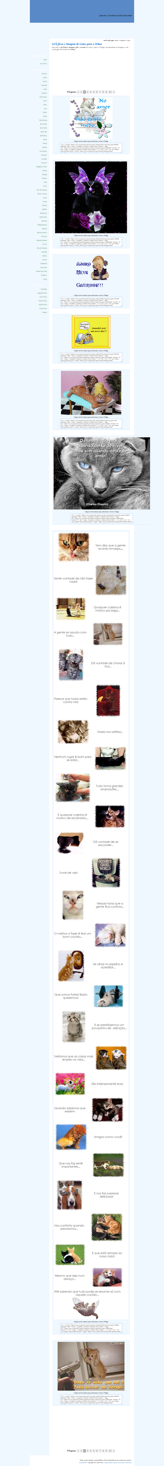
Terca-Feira (43, 297)
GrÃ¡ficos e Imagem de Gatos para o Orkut (77, 43)
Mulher (44, 209)
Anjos (45, 105)
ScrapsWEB (82, 1462)
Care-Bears (43, 151)
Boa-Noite (43, 124)
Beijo (45, 116)
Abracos (44, 74)
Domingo (44, 289)
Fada (45, 182)
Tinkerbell (43, 263)
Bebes (45, 112)
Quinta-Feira (43, 305)
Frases (45, 201)
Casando (44, 159)
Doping (44, 174)
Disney (44, 170)
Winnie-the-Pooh (41, 271)
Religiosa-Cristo (41, 167)
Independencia (42, 225)
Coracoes (44, 163)
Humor (44, 147)
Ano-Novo (43, 64)
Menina (44, 229)
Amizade (44, 85)
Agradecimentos (41, 240)
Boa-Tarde (43, 128)
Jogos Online (108, 1462)
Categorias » (123, 40)
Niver (45, 101)
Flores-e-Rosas (42, 194)
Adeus (45, 77)
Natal (45, 60)
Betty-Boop (43, 120)
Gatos (45, 198)
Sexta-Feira (43, 308)
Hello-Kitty (43, 217)
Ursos (45, 186)
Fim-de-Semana (42, 190)
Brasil (45, 143)
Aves (45, 108)
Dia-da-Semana (42, 248)
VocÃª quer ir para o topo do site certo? (159, 1459)
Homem (44, 221)
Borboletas (43, 136)
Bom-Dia (44, 132)
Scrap (45, 279)
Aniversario (43, 97)
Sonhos (44, 256)
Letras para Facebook (124, 1462)
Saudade (44, 252)
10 (110, 92)
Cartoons (44, 155)
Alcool (44, 81)
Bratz (45, 139)
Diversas (44, 236)
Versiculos (43, 267)
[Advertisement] (80, 20)
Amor (45, 89)
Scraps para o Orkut (45, 8)
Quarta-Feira (43, 301)
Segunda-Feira (42, 293)
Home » (117, 40)
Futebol (44, 205)
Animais (44, 93)
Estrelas (44, 178)
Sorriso (44, 260)
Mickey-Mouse (42, 232)
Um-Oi (44, 244)
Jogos (115, 1462)
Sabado (44, 312)
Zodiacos (44, 275)
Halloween (43, 213)
